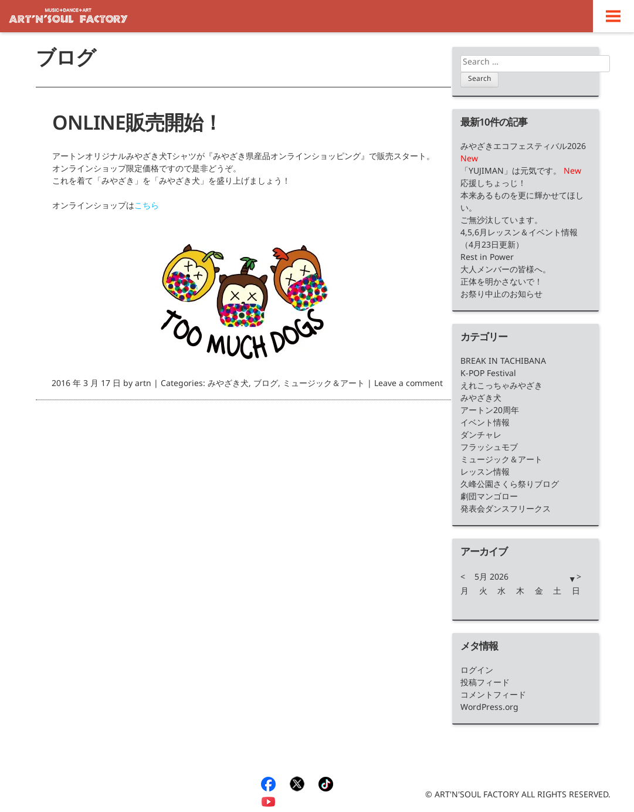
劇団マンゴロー (489, 498)
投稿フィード (485, 684)
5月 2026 (491, 579)
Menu (613, 16)
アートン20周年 (489, 412)
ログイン (476, 672)
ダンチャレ (480, 436)
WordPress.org (489, 709)
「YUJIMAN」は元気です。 (512, 172)
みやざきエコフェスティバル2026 (523, 148)
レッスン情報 (485, 473)
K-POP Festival (488, 375)
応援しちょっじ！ (493, 185)
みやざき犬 (228, 385)
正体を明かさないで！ (501, 283)
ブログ (265, 385)
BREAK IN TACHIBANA (503, 362)
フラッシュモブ (489, 449)
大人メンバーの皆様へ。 (505, 271)
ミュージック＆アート (324, 385)
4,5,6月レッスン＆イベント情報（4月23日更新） (519, 240)
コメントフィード (493, 696)
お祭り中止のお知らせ (501, 295)
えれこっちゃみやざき (501, 387)
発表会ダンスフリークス (505, 510)
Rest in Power (487, 259)
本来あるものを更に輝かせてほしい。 (522, 203)
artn (143, 385)
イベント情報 (485, 424)
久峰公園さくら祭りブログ (509, 486)
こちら (146, 207)
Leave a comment (408, 385)
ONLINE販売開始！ (137, 127)
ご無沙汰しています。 (501, 222)
